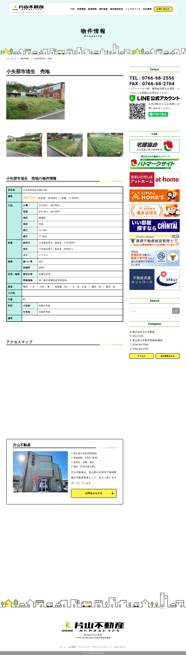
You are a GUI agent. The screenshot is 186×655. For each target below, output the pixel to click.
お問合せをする (94, 493)
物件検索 (103, 9)
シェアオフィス (133, 9)
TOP (72, 9)
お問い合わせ (163, 9)
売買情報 (81, 9)
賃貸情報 (92, 9)
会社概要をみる (168, 356)
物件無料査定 (116, 9)
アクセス (141, 356)
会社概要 (147, 9)
